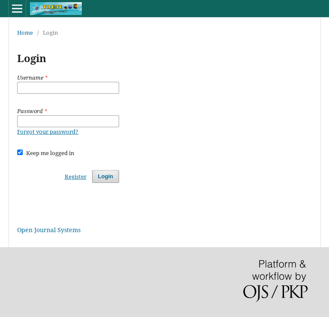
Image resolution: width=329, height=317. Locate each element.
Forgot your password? (47, 131)
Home (25, 32)
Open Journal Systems (49, 230)
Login (105, 176)
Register (76, 176)
